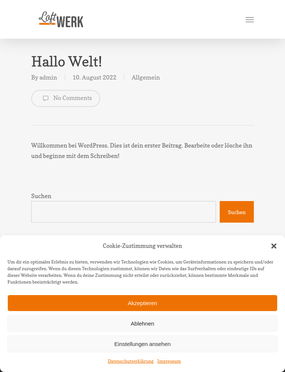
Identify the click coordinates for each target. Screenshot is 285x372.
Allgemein (146, 77)
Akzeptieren (142, 303)
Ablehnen (142, 323)
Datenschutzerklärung (131, 361)
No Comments (65, 98)
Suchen (41, 196)
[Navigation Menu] (250, 19)
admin (48, 77)
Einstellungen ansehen (142, 344)
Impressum (169, 361)
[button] (274, 246)
